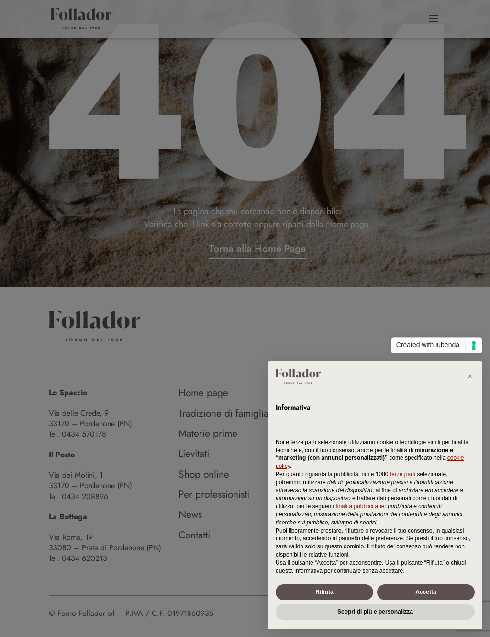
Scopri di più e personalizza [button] (375, 611)
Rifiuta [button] (324, 592)
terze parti (402, 474)
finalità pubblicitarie (359, 506)
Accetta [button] (425, 592)
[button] (470, 376)
